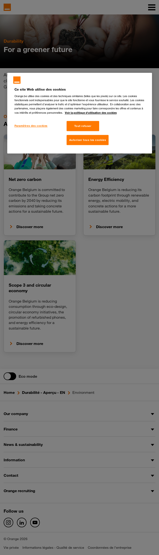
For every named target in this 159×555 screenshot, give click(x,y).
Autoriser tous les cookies (87, 140)
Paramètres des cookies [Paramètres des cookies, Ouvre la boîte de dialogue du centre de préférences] (31, 126)
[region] (79, 113)
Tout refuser (82, 126)
